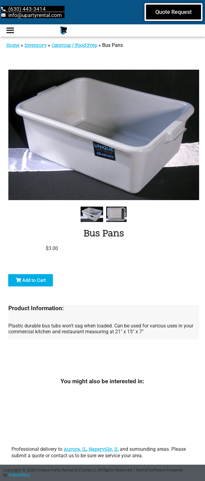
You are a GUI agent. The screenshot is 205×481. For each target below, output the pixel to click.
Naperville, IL (104, 449)
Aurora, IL (75, 449)
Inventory (35, 45)
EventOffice (19, 475)
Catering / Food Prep (74, 45)
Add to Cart (31, 280)
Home (12, 45)
